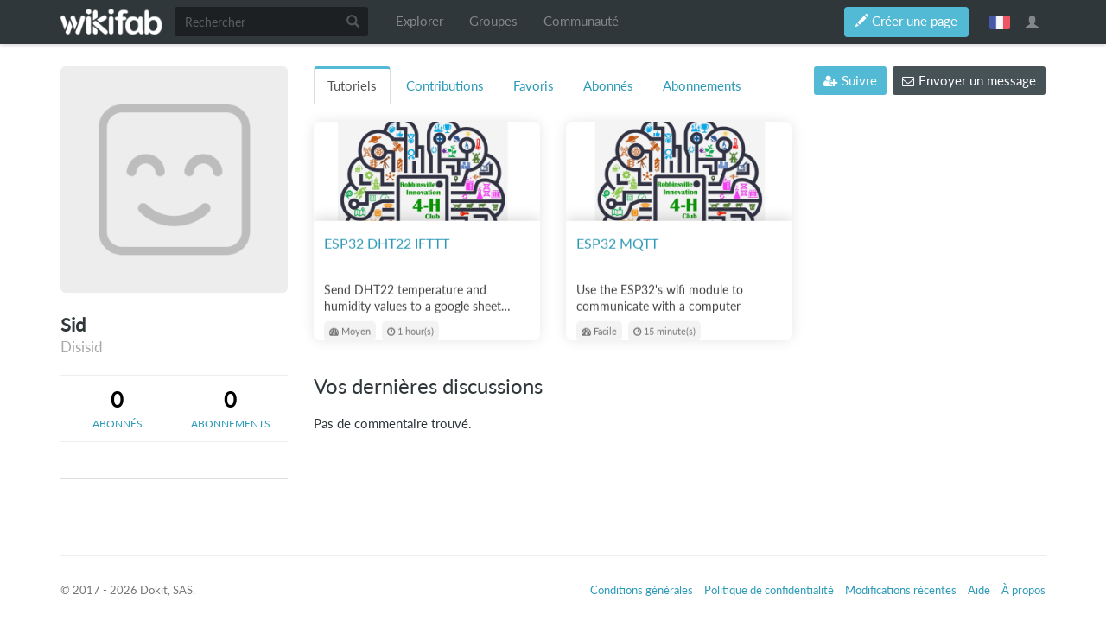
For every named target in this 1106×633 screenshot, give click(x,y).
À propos (1023, 590)
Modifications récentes (901, 590)
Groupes (493, 21)
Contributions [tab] (445, 86)
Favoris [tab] (533, 86)
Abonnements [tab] (702, 86)
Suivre (850, 80)
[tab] (117, 408)
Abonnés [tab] (608, 86)
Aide (979, 590)
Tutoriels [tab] (352, 86)
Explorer (419, 21)
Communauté (581, 21)
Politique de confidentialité (769, 590)
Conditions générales (641, 590)
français (1000, 21)
